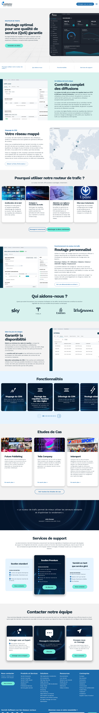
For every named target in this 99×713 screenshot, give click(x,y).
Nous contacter (19, 586)
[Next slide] (59, 416)
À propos (81, 676)
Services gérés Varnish (27, 687)
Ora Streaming (44, 691)
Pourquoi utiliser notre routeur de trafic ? (12, 67)
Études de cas (63, 682)
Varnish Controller (25, 678)
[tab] (43, 416)
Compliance (82, 693)
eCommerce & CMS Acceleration (49, 684)
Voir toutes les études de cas (49, 492)
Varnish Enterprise (26, 676)
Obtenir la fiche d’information (16, 164)
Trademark (82, 691)
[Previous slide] (39, 416)
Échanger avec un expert (85, 4)
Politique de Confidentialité (86, 687)
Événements (82, 682)
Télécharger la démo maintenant (59, 229)
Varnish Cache (24, 682)
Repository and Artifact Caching (48, 697)
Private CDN (43, 687)
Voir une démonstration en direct (66, 284)
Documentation (64, 676)
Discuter (49, 651)
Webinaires (63, 685)
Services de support (86, 67)
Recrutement (82, 678)
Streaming (43, 689)
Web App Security (45, 680)
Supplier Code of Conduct (86, 695)
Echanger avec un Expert (19, 655)
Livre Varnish (63, 678)
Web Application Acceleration (48, 676)
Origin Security (44, 682)
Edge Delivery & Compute (47, 693)
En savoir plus (9, 482)
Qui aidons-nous (37, 67)
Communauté (83, 685)
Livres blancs (63, 684)
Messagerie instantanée (37, 229)
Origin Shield (43, 685)
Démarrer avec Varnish (66, 680)
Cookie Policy (82, 689)
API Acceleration (44, 678)
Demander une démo (14, 45)
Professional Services (26, 685)
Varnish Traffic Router (26, 680)
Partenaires (82, 680)
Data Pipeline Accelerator (47, 695)
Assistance (23, 684)
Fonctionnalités (61, 67)
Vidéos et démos (64, 687)
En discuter (49, 587)
